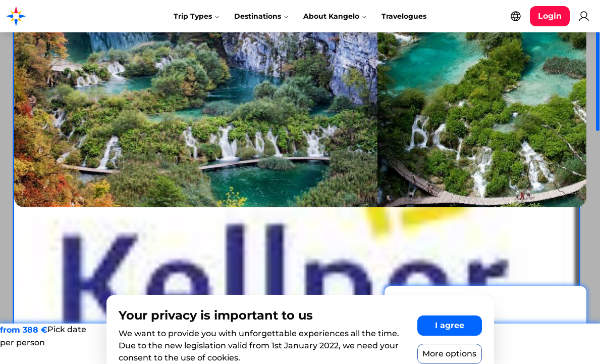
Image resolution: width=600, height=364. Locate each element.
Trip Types (197, 16)
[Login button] (550, 16)
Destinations (261, 16)
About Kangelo (335, 16)
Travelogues (403, 16)
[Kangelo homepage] (50, 16)
